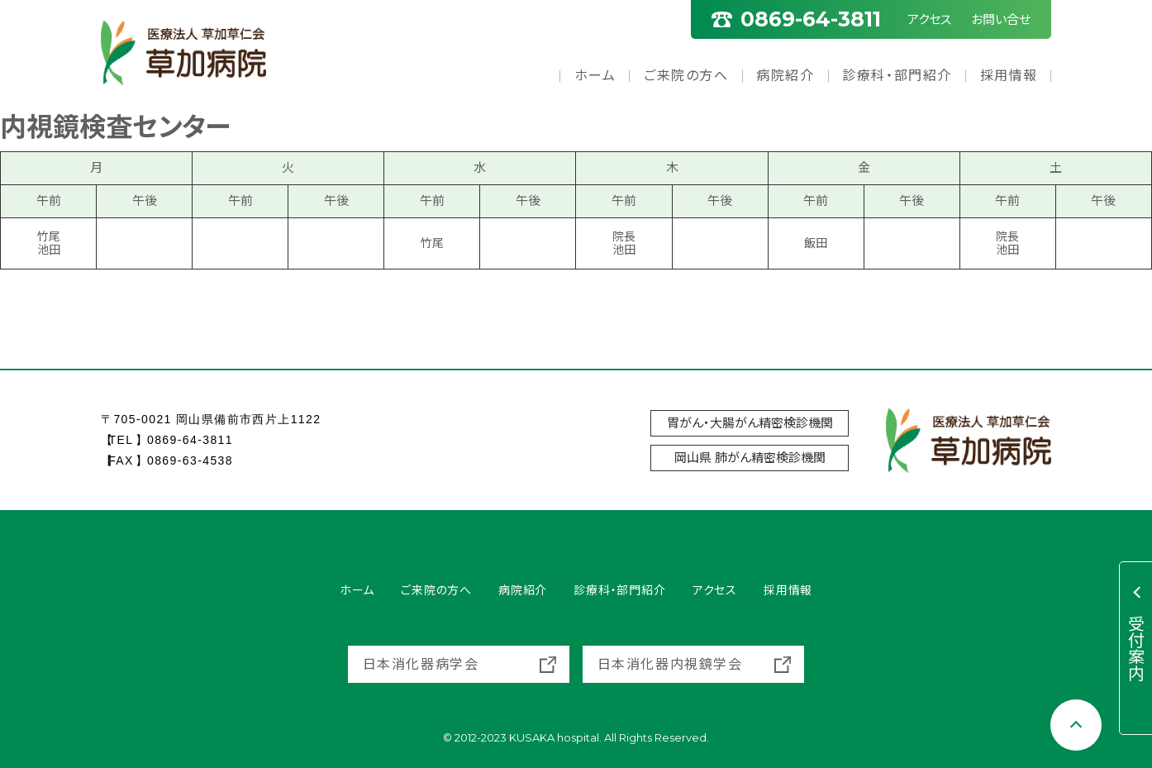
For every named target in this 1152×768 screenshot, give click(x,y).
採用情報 (1009, 75)
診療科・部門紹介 (897, 75)
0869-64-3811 (190, 439)
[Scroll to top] (1076, 725)
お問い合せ (1001, 19)
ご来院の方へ (686, 75)
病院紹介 (785, 75)
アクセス (929, 19)
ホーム (595, 75)
